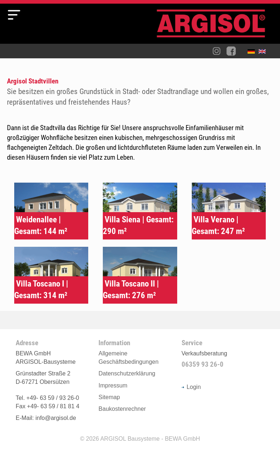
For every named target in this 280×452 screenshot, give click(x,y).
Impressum (112, 385)
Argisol (214, 26)
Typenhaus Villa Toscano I (51, 275)
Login (191, 387)
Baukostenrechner (122, 409)
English (263, 52)
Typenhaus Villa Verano (229, 211)
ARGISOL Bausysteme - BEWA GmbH (150, 439)
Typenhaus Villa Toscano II (140, 275)
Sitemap (109, 397)
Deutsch (253, 52)
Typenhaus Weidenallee (51, 211)
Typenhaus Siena (140, 211)
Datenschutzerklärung (126, 373)
